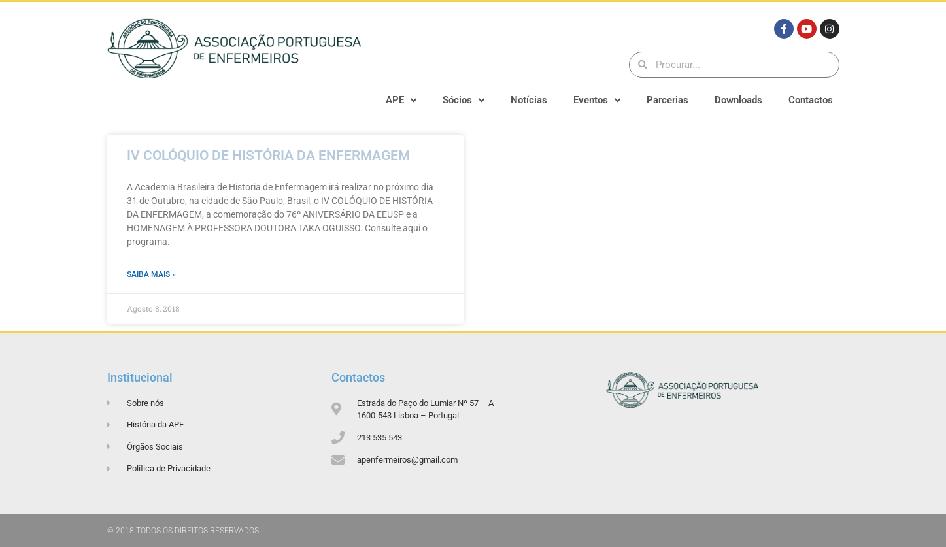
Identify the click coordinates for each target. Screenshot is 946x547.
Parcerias (667, 100)
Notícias (529, 100)
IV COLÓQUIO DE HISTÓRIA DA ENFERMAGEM (268, 155)
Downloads (738, 100)
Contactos (810, 100)
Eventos (596, 100)
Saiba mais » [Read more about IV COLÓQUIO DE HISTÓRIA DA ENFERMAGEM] (151, 274)
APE (401, 100)
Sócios (463, 100)
